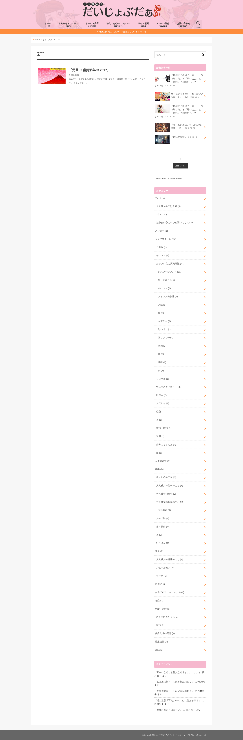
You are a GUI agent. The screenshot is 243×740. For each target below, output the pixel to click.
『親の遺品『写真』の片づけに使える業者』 (177, 700)
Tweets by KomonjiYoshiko (168, 178)
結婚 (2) (160, 625)
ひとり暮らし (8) (166, 280)
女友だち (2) (164, 321)
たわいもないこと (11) (169, 272)
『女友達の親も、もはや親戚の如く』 (174, 681)
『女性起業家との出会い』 (168, 710)
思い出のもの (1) (166, 329)
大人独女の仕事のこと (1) (169, 485)
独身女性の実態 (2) (165, 633)
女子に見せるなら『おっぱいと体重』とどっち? (179, 96)
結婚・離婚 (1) (163, 428)
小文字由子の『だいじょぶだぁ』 (172, 735)
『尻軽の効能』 (177, 138)
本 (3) (161, 354)
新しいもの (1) (165, 337)
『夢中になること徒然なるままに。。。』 (176, 672)
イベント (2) (162, 255)
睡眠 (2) (162, 362)
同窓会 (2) (161, 395)
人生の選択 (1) (162, 461)
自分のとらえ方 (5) (166, 444)
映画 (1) (162, 346)
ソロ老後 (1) (162, 379)
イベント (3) (164, 288)
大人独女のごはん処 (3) (168, 206)
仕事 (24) (159, 469)
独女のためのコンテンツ (118, 24)
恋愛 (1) (160, 411)
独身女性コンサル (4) (167, 617)
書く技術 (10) (163, 526)
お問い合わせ (183, 24)
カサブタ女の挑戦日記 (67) (170, 263)
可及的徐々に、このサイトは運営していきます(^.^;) (122, 31)
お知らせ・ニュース (68, 24)
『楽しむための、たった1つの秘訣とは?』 (178, 127)
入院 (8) (162, 305)
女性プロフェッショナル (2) (169, 592)
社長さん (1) (162, 543)
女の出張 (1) (162, 518)
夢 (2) (161, 313)
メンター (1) (161, 231)
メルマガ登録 (162, 24)
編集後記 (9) (161, 641)
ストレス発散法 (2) (168, 296)
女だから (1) (162, 403)
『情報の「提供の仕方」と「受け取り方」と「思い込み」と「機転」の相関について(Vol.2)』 (179, 80)
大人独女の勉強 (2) (166, 494)
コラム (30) (161, 214)
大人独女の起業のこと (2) (169, 502)
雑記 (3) (159, 650)
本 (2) (159, 535)
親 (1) (159, 453)
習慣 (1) (160, 436)
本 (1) (159, 420)
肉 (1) (161, 370)
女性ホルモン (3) (165, 567)
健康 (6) (159, 551)
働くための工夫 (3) (166, 477)
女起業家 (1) (164, 510)
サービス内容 (92, 24)
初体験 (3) (160, 584)
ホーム (47, 24)
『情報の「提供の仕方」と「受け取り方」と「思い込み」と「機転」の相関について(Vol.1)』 (179, 111)
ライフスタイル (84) (165, 239)
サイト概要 (143, 24)
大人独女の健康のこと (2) (169, 559)
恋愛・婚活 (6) (162, 609)
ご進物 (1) (161, 247)
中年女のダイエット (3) (168, 387)
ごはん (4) (160, 198)
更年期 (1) (161, 576)
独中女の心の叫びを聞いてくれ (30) (175, 222)
